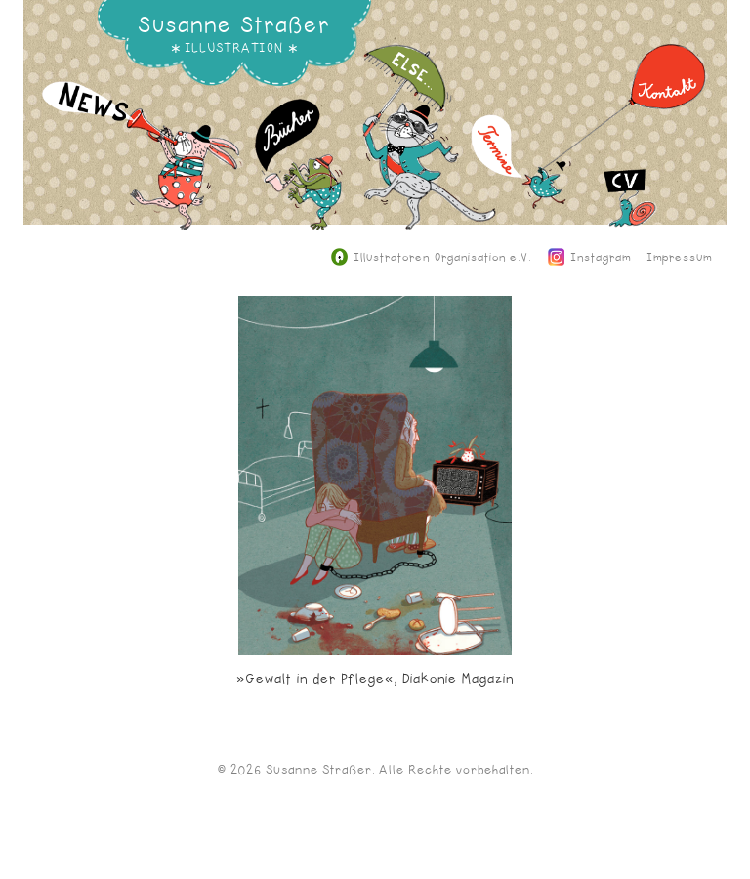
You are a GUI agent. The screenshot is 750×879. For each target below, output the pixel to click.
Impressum (679, 258)
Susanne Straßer (234, 25)
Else (429, 151)
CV (630, 213)
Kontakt (624, 120)
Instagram (590, 258)
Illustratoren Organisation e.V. (431, 258)
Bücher (298, 179)
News (142, 170)
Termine (521, 176)
